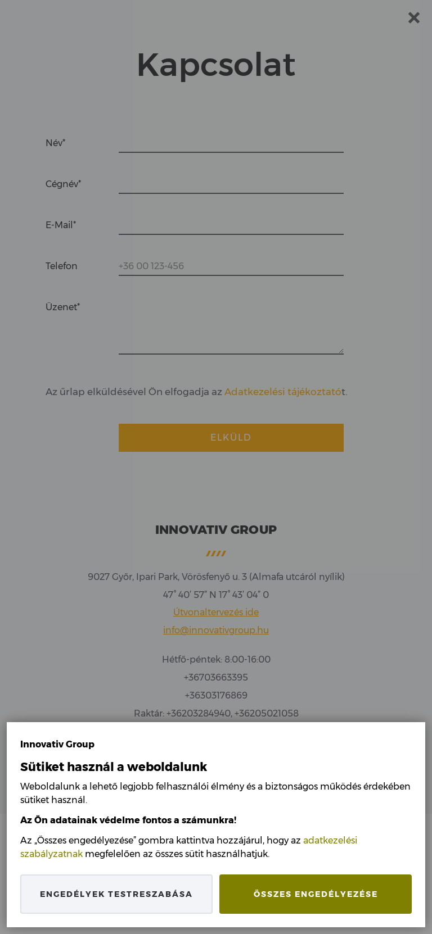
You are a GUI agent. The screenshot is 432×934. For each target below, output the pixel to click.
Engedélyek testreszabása (116, 894)
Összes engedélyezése (316, 894)
